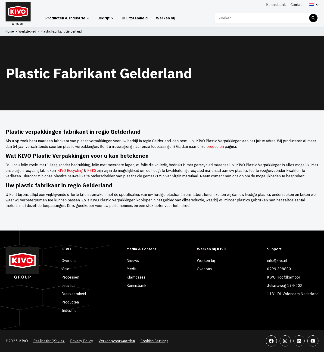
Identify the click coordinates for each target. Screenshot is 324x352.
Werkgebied (27, 31)
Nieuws (133, 260)
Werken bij (165, 18)
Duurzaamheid (135, 18)
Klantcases (136, 277)
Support (274, 249)
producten (215, 146)
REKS (91, 170)
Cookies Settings (154, 341)
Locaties (68, 285)
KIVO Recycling (70, 170)
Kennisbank (276, 4)
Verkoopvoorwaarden (117, 341)
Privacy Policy (81, 341)
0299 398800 (279, 269)
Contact (297, 4)
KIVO (66, 249)
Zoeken (313, 18)
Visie (65, 269)
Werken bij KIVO (211, 249)
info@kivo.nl (277, 260)
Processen (70, 277)
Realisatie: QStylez (49, 341)
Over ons (69, 260)
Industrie (69, 310)
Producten (70, 302)
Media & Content (141, 249)
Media (132, 269)
